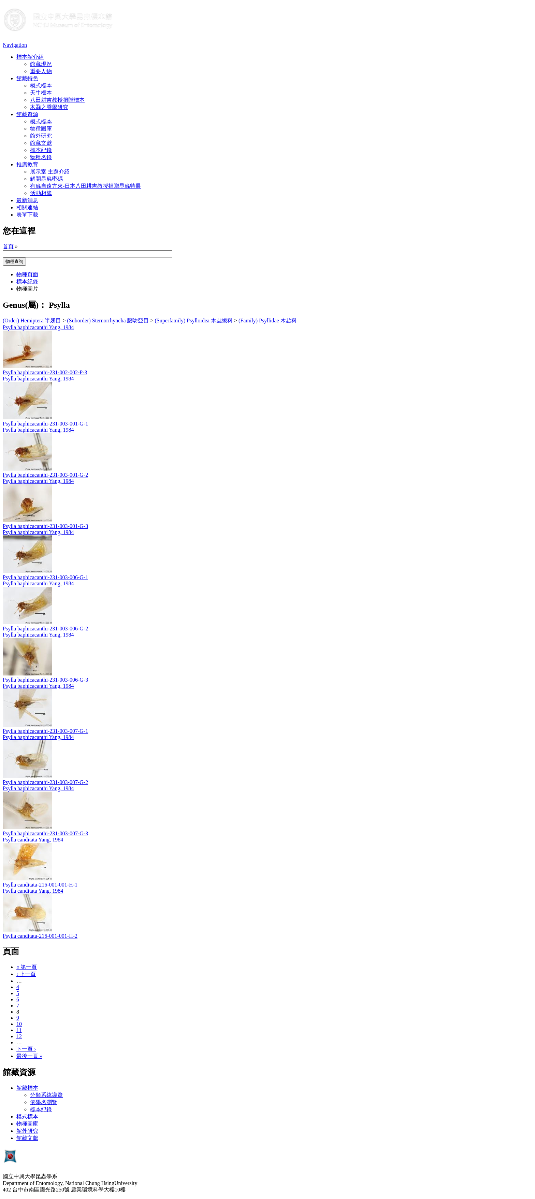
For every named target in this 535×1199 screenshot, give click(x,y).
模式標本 (41, 85)
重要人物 (41, 71)
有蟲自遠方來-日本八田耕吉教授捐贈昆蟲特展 (85, 186)
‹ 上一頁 (26, 974)
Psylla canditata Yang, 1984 (33, 839)
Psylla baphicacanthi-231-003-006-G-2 (45, 628)
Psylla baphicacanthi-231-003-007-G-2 (45, 782)
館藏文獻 (41, 143)
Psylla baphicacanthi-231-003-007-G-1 (45, 731)
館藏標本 (27, 1088)
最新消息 (27, 200)
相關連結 (27, 207)
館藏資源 (27, 114)
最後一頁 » (29, 1056)
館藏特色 (27, 78)
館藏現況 (41, 64)
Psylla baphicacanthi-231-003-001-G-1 (45, 424)
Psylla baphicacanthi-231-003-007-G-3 (45, 833)
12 (19, 1036)
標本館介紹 (30, 57)
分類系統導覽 (46, 1095)
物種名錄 (41, 157)
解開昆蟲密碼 (46, 179)
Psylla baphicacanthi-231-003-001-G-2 (45, 475)
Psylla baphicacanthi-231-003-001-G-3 (45, 526)
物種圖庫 (41, 128)
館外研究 (41, 136)
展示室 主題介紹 (50, 172)
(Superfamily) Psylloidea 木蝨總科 (194, 320)
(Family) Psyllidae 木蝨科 (267, 320)
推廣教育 (27, 164)
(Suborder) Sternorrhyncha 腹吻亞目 (108, 320)
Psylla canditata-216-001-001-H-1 (40, 885)
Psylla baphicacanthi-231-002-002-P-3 (45, 372)
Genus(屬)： (25, 305)
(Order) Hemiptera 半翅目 (32, 320)
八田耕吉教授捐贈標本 (57, 100)
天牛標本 (41, 93)
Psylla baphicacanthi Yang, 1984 (38, 327)
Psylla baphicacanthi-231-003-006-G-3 (45, 680)
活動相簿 (41, 193)
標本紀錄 (41, 150)
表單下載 (27, 215)
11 (18, 1030)
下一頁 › (26, 1049)
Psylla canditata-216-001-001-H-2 (40, 936)
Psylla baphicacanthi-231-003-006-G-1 (45, 577)
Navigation (15, 45)
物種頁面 (27, 274)
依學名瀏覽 (43, 1102)
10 (19, 1024)
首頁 (8, 246)
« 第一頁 (26, 967)
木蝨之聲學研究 (49, 107)
